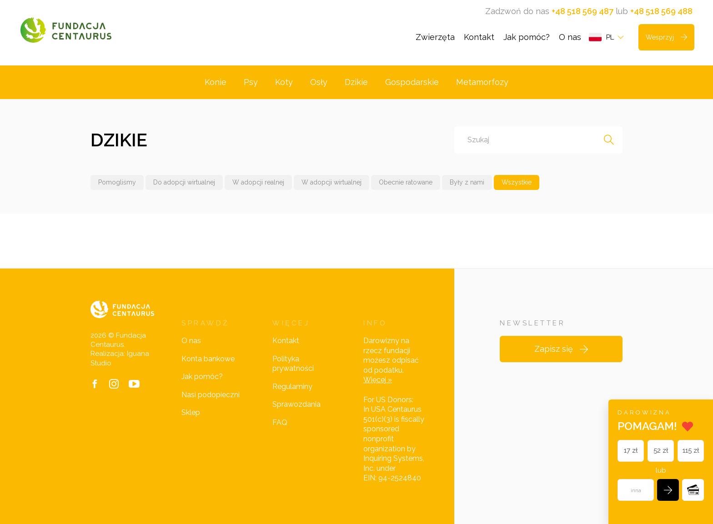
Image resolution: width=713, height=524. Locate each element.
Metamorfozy (482, 82)
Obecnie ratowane (405, 182)
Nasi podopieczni (210, 394)
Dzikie (356, 82)
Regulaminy (292, 386)
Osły (318, 82)
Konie (215, 82)
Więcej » (377, 379)
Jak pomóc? (526, 37)
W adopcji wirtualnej (331, 182)
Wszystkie (517, 182)
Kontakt (479, 37)
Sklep (190, 412)
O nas (570, 37)
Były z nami (467, 182)
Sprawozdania (296, 404)
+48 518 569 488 (661, 11)
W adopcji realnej (258, 182)
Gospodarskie (412, 82)
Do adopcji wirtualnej (184, 182)
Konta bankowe (208, 358)
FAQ (279, 422)
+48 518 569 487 (582, 11)
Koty (284, 82)
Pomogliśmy (117, 182)
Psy (251, 82)
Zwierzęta (435, 37)
